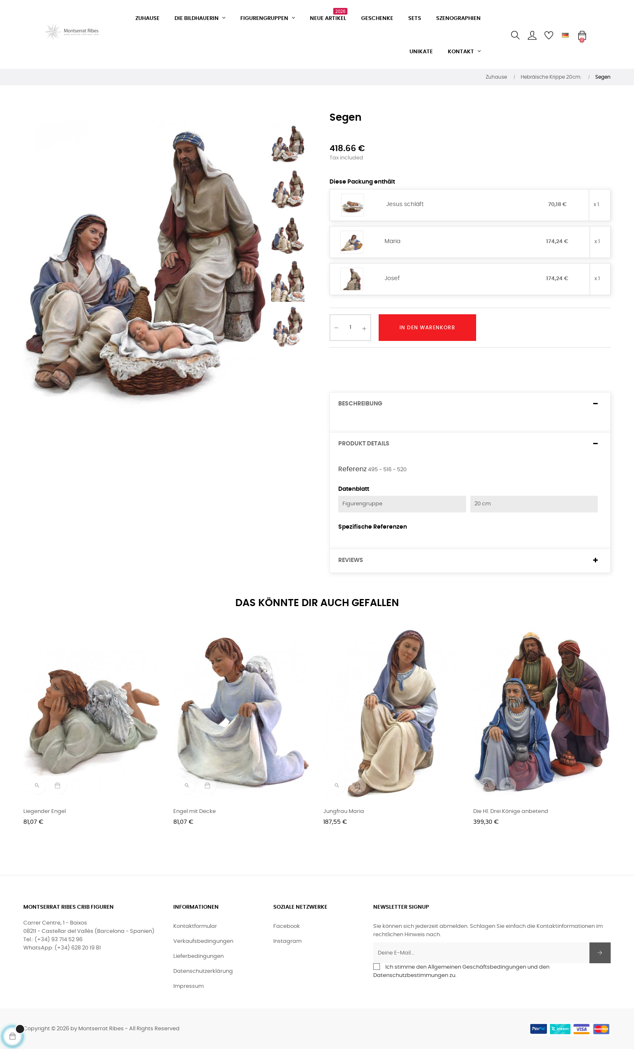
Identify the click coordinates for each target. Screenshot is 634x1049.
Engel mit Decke (194, 811)
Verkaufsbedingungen (203, 941)
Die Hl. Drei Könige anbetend (510, 811)
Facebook (286, 926)
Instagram (287, 941)
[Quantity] (350, 327)
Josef (392, 278)
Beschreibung (360, 404)
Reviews (350, 560)
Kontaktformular (195, 926)
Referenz (352, 469)
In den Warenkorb (427, 327)
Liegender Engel (44, 811)
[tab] (470, 404)
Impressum (188, 986)
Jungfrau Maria (343, 811)
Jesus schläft (405, 204)
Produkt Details (363, 444)
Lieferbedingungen (198, 956)
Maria (392, 241)
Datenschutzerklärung (203, 971)
